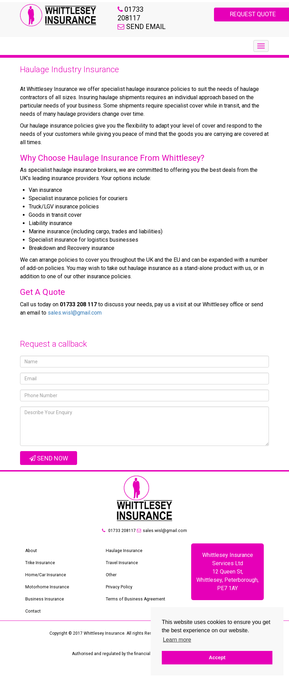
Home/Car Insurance (45, 584)
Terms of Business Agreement (135, 609)
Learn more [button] (177, 640)
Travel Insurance (122, 572)
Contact (32, 621)
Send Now (48, 468)
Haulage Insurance (124, 560)
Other (111, 584)
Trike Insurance (40, 572)
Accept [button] (217, 657)
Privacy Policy (119, 597)
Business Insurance (44, 609)
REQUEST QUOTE (229, 14)
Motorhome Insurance (46, 597)
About (30, 560)
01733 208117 (119, 540)
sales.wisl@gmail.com (75, 322)
